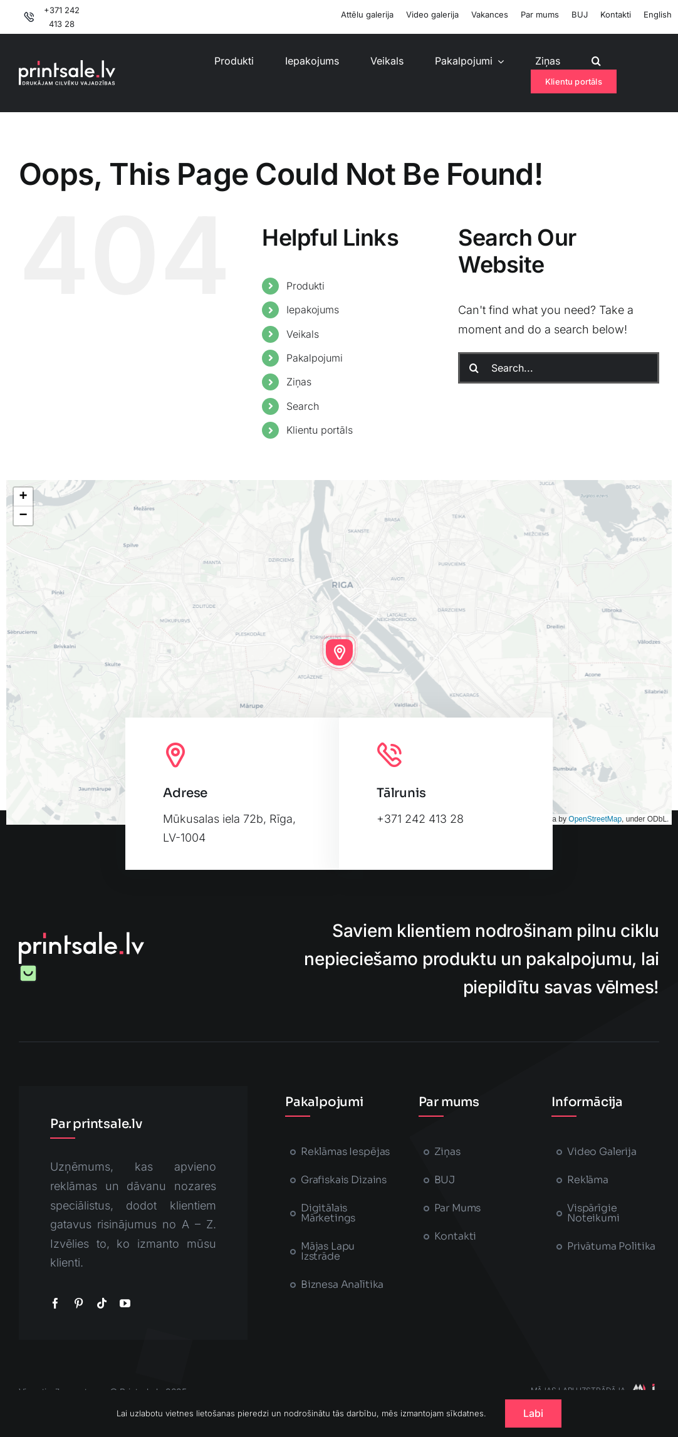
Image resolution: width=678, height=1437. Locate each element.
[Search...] (558, 368)
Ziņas (298, 381)
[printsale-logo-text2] (67, 65)
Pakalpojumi (314, 358)
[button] (596, 61)
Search (302, 406)
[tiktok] (101, 1303)
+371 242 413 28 (420, 818)
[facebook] (55, 1303)
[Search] (473, 368)
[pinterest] (78, 1303)
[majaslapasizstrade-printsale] (642, 1389)
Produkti (305, 286)
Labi (533, 1413)
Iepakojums (312, 309)
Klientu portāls (319, 430)
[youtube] (125, 1303)
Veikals (302, 334)
